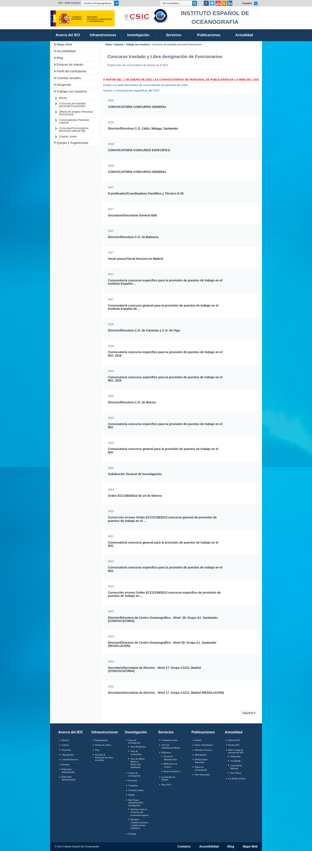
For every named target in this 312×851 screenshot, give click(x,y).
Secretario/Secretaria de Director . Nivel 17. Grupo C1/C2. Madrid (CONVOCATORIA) (154, 669)
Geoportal (64, 84)
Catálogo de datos (170, 740)
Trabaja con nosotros (72, 91)
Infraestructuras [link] (103, 35)
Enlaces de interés (70, 64)
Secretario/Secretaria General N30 (132, 215)
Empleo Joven (68, 136)
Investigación (136, 732)
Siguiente (247, 713)
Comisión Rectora (70, 759)
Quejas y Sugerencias (72, 143)
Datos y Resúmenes (204, 745)
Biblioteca (166, 752)
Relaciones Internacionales (69, 778)
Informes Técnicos (203, 750)
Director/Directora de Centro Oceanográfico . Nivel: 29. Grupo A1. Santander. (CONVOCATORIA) (163, 619)
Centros (65, 745)
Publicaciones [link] (208, 35)
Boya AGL (167, 784)
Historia (65, 740)
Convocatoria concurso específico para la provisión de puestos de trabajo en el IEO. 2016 (165, 354)
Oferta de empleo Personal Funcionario (76, 113)
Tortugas (132, 834)
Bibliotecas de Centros (170, 765)
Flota (97, 750)
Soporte (118, 44)
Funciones (66, 750)
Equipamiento (101, 740)
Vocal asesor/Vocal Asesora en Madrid (135, 258)
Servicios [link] (173, 35)
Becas (63, 97)
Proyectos (132, 780)
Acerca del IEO (70, 732)
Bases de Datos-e (172, 771)
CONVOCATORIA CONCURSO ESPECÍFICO (139, 150)
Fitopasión (235, 756)
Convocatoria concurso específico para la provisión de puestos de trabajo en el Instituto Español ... (165, 282)
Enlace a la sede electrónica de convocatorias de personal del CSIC (145, 85)
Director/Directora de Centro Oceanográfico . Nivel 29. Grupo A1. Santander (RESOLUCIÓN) (162, 644)
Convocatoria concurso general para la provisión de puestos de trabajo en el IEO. (163, 544)
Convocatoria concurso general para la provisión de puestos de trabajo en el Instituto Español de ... (163, 307)
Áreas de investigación (134, 741)
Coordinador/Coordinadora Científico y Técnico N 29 (145, 193)
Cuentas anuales (69, 78)
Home (108, 44)
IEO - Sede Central (68, 3)
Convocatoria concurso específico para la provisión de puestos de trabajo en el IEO (165, 425)
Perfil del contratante (71, 71)
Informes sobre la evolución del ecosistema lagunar (139, 812)
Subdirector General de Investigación (135, 474)
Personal (66, 764)
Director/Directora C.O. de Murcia (132, 402)
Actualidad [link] (244, 35)
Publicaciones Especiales (201, 760)
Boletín (198, 740)
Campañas (133, 785)
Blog (60, 58)
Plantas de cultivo (103, 745)
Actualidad (233, 732)
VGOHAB (235, 761)
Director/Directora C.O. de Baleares (133, 237)
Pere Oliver (235, 772)
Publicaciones (203, 732)
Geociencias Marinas (236, 767)
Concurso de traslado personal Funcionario (72, 105)
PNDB (131, 795)
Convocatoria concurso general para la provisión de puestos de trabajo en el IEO (163, 450)
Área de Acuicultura (136, 752)
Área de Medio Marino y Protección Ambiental (137, 763)
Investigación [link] (138, 35)
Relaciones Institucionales (68, 770)
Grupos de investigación (134, 774)
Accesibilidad (66, 51)
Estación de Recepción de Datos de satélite (104, 757)
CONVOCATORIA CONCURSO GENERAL (137, 107)
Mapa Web (64, 44)
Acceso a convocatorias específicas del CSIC (131, 90)
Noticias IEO (234, 740)
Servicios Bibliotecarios (170, 757)
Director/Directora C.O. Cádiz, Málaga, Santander (143, 128)
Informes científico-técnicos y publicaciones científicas (139, 823)
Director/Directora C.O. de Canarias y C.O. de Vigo (144, 330)
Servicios (166, 732)
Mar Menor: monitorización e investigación (136, 803)
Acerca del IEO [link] (67, 35)
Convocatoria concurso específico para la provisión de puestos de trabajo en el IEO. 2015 (165, 379)
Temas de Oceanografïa (201, 768)
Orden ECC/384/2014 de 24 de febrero (135, 495)
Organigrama (68, 755)
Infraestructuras (105, 732)
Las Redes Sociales (237, 778)
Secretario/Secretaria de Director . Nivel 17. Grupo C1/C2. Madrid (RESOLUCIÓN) (166, 692)
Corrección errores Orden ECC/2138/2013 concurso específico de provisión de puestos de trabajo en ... (164, 594)
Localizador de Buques (168, 778)
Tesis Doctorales (202, 774)
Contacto (184, 846)
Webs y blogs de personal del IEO (236, 751)
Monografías (201, 755)
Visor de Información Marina (171, 746)
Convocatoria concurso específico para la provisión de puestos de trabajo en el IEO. (165, 569)
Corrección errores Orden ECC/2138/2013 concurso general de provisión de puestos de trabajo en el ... (162, 519)
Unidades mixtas (135, 790)
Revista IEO (233, 745)
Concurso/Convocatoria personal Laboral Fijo (74, 129)
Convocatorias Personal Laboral (74, 121)
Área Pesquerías (138, 746)
